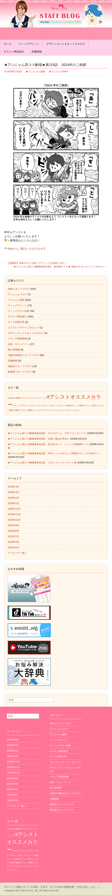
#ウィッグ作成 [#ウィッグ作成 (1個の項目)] (64, 406)
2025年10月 (14, 519)
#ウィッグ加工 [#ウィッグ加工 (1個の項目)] (90, 406)
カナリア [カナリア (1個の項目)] (42, 410)
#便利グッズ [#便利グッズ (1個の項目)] (32, 410)
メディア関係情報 (17, 338)
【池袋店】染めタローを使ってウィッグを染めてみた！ (35, 263)
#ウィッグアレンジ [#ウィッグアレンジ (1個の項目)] (21, 406)
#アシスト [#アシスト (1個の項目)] (25, 398)
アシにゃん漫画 (36, 71)
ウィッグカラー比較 (18, 311)
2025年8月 (13, 531)
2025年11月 (14, 514)
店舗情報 (36, 51)
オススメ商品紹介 (14, 51)
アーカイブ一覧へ (17, 553)
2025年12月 (14, 508)
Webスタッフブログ (19, 288)
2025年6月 (13, 542)
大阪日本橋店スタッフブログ (23, 355)
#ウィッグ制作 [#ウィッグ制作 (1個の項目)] (77, 406)
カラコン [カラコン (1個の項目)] (50, 410)
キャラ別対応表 (16, 322)
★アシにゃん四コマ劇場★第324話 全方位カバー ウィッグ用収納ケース (48, 444)
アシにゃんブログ (17, 294)
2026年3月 (13, 492)
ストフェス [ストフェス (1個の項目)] (59, 410)
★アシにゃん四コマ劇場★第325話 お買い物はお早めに (38, 438)
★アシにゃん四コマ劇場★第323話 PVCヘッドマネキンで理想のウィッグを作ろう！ (54, 453)
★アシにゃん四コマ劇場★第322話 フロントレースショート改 (42, 462)
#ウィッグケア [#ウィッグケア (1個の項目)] (36, 406)
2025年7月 (13, 536)
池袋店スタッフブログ (20, 366)
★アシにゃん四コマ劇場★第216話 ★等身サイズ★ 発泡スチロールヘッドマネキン (61, 266)
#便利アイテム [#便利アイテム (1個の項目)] (20, 410)
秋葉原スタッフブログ (20, 371)
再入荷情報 (14, 349)
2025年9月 (13, 525)
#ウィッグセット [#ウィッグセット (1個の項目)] (50, 406)
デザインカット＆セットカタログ (65, 43)
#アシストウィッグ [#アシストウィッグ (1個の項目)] (38, 398)
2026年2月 (13, 497)
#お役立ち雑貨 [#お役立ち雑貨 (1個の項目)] (14, 398)
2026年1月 (13, 503)
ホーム (8, 43)
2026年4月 (13, 486)
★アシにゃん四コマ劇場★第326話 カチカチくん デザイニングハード (47, 433)
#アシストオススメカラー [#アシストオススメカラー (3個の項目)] (22, 841)
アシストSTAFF (59, 71)
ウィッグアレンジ (29, 43)
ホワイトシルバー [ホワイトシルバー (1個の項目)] (72, 410)
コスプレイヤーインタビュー (23, 327)
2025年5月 (13, 547)
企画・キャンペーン (18, 344)
